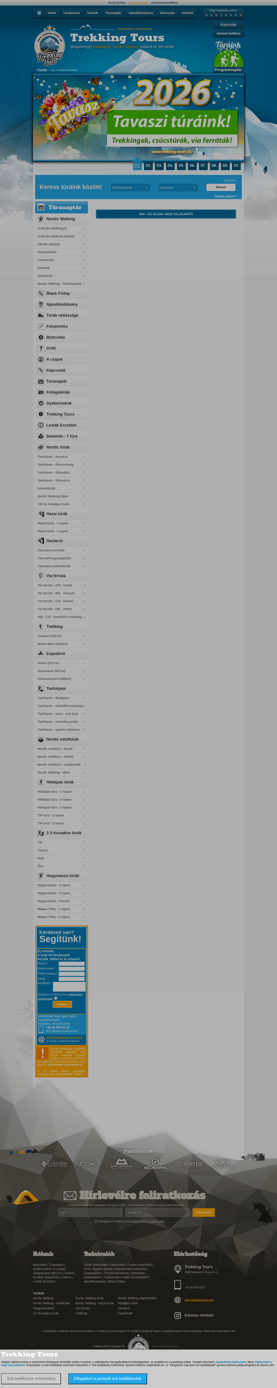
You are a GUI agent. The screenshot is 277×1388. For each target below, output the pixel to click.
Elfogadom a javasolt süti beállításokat (107, 1378)
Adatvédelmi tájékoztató (231, 1362)
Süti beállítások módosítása (31, 1378)
